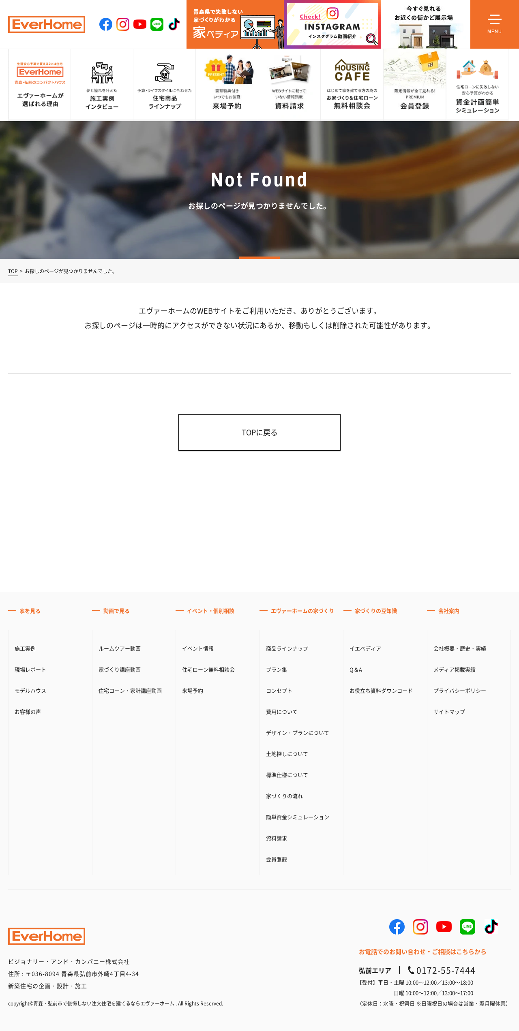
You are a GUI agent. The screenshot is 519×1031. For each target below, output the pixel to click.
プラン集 (276, 930)
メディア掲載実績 (454, 930)
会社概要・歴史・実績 (459, 909)
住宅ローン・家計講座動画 (130, 951)
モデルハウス (30, 951)
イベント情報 (198, 909)
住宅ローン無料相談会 (208, 930)
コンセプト (279, 951)
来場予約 (192, 951)
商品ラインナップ (287, 909)
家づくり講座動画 (120, 930)
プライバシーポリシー (459, 951)
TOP (13, 271)
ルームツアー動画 (120, 909)
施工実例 (25, 909)
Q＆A (356, 930)
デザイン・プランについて (297, 993)
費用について (282, 972)
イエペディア (365, 909)
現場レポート (30, 930)
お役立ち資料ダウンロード (381, 951)
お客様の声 (28, 972)
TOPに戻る (260, 432)
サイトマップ (449, 972)
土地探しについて (287, 1014)
